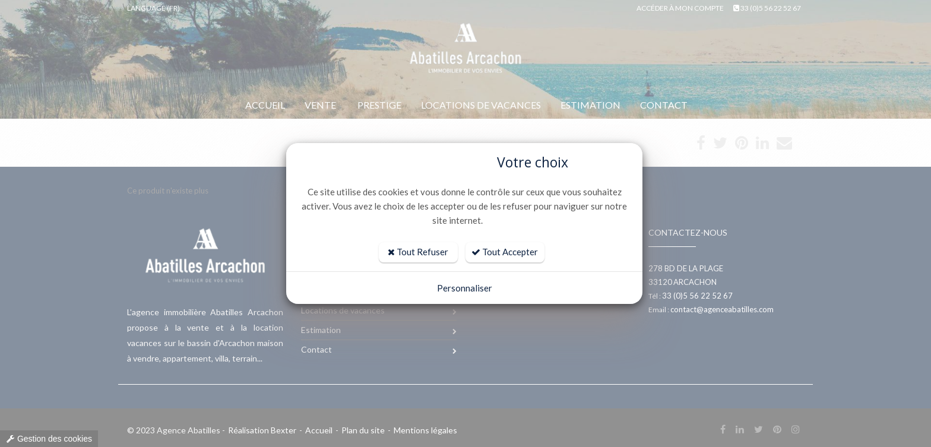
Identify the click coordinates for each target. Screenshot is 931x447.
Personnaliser (464, 288)
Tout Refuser (418, 251)
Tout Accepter (504, 251)
